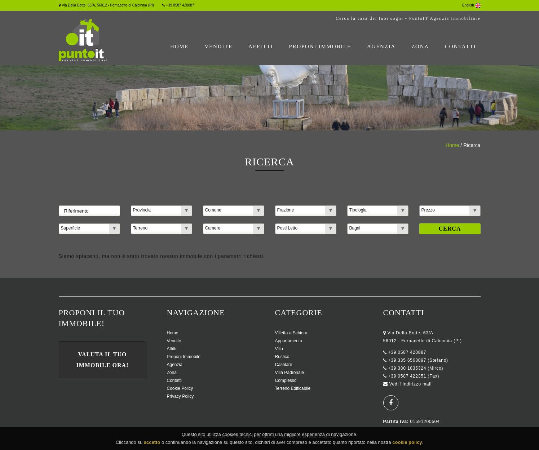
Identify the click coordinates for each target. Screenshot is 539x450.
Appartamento (288, 340)
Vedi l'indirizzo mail (410, 384)
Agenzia (381, 46)
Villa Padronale (289, 372)
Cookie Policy (180, 388)
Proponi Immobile (320, 46)
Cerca (450, 229)
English (471, 5)
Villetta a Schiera (291, 332)
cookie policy (407, 443)
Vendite (218, 46)
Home (179, 46)
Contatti (460, 46)
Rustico (282, 356)
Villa (279, 348)
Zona (420, 46)
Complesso (286, 380)
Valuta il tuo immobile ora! (102, 359)
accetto (152, 443)
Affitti (260, 46)
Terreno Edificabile (293, 388)
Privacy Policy (180, 396)
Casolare (283, 364)
